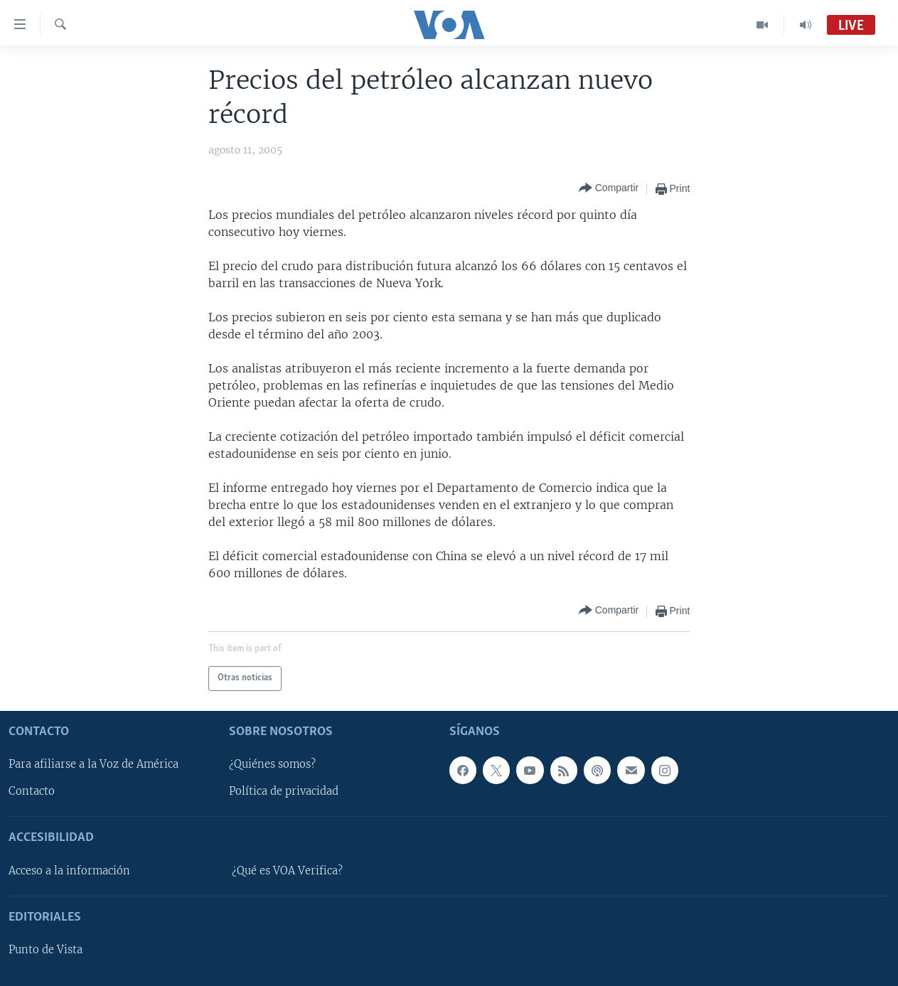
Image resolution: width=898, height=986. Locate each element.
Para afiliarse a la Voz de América (93, 764)
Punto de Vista (45, 949)
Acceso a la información (69, 870)
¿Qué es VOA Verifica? (287, 870)
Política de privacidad (283, 791)
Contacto (32, 791)
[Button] (608, 188)
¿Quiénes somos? (272, 764)
